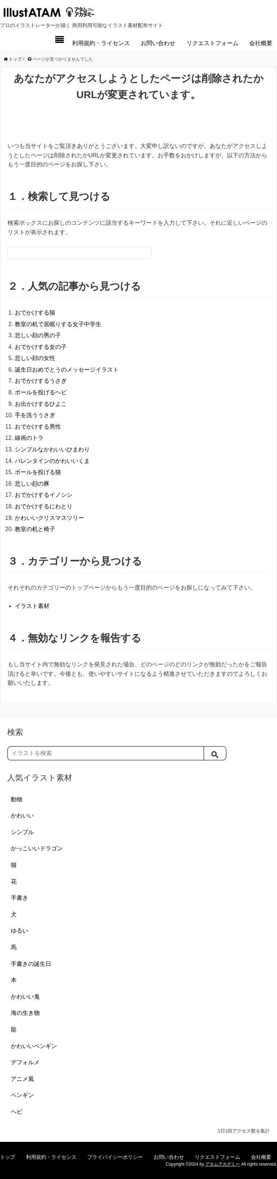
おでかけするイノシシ (43, 495)
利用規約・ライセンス (101, 43)
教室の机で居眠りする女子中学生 (58, 324)
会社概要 (260, 43)
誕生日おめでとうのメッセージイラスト (67, 370)
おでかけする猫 (35, 313)
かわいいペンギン (34, 1046)
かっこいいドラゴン (37, 848)
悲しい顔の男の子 (38, 335)
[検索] (215, 753)
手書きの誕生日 (31, 964)
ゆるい (19, 931)
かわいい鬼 (25, 997)
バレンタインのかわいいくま (52, 461)
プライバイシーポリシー (115, 1157)
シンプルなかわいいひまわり (52, 449)
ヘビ (16, 1112)
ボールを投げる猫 (38, 472)
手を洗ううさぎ (35, 415)
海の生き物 (25, 1013)
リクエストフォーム (212, 43)
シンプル (22, 832)
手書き (19, 898)
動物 (16, 799)
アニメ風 (22, 1079)
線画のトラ (29, 438)
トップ (7, 1157)
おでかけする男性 (38, 427)
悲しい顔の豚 (32, 484)
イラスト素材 (32, 606)
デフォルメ (25, 1062)
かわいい (22, 815)
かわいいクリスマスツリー (49, 518)
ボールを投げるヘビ (41, 392)
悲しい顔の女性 (35, 358)
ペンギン (22, 1095)
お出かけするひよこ (41, 404)
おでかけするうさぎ (41, 381)
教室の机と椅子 (35, 529)
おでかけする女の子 (41, 347)
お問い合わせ (158, 43)
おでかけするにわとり (43, 506)
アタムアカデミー (222, 1164)
